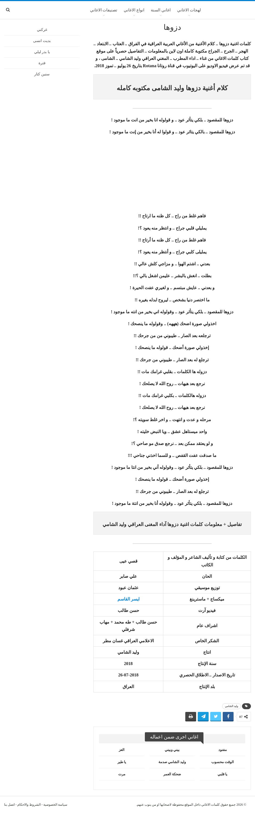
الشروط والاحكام (29, 804)
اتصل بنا (9, 804)
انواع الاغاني (134, 10)
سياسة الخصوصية (55, 804)
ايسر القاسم (128, 599)
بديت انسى (42, 41)
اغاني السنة (161, 10)
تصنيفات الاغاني (103, 10)
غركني (42, 30)
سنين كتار (42, 74)
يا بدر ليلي (42, 52)
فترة (42, 63)
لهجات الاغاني (189, 10)
